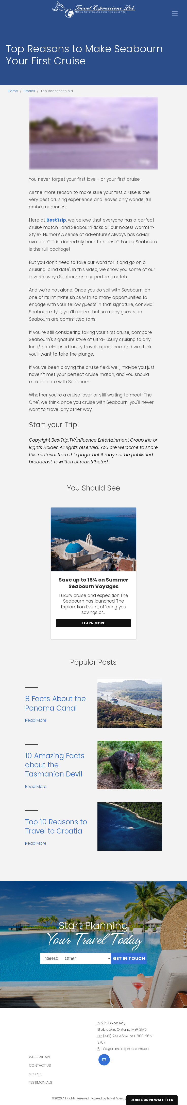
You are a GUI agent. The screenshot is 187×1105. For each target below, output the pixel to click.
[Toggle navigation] (175, 14)
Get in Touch (129, 958)
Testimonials (40, 1082)
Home (13, 91)
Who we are (40, 1057)
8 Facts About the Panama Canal (55, 703)
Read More (35, 720)
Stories (29, 91)
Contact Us (40, 1065)
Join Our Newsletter (152, 1099)
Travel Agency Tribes (121, 1098)
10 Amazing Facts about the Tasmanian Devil (54, 765)
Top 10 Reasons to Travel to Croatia (56, 826)
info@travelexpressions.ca (124, 1048)
